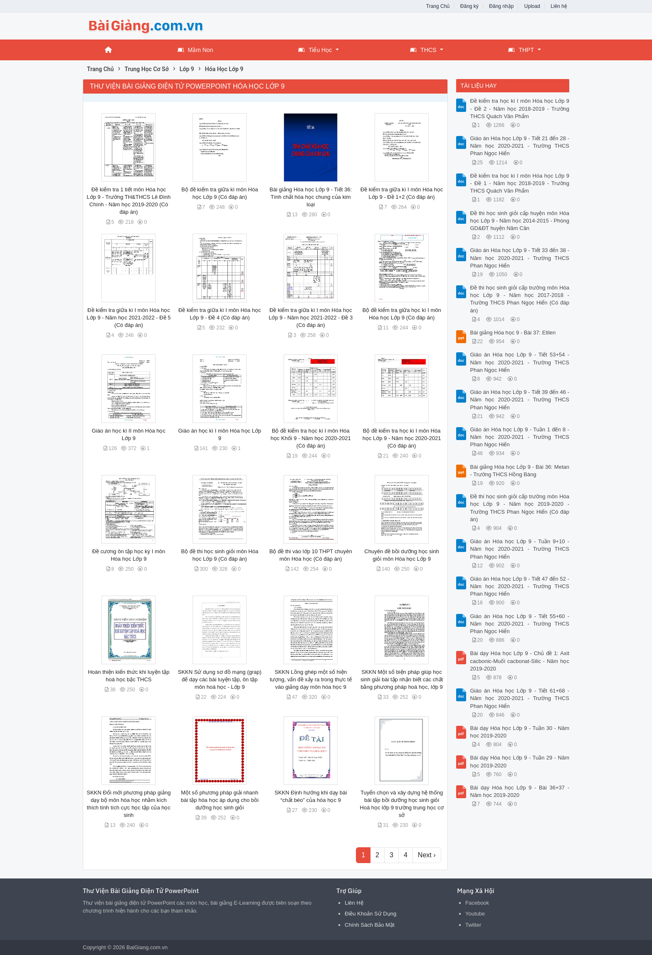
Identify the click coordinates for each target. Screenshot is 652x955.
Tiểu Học (315, 50)
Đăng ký (469, 6)
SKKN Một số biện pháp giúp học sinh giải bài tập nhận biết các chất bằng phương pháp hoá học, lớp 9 (402, 679)
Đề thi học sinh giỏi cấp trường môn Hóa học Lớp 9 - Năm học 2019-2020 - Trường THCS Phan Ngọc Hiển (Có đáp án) (520, 507)
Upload (532, 6)
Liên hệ (559, 6)
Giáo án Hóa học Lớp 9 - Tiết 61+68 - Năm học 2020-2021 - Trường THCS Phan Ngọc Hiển (520, 698)
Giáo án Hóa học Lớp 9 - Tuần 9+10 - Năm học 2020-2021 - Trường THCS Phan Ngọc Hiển (520, 548)
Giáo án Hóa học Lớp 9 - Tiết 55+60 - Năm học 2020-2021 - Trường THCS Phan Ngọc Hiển (520, 623)
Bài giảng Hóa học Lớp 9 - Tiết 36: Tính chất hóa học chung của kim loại (310, 197)
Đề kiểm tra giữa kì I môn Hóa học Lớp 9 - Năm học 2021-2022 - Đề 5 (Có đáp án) (128, 317)
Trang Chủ (438, 6)
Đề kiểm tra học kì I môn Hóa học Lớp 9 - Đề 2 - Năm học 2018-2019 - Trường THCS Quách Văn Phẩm (520, 108)
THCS (423, 50)
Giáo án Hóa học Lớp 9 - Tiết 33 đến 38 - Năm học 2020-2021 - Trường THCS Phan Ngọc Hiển (520, 257)
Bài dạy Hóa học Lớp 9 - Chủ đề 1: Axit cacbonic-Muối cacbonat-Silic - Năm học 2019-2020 (520, 660)
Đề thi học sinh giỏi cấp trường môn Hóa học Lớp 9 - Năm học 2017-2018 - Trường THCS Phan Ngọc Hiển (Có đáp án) (520, 299)
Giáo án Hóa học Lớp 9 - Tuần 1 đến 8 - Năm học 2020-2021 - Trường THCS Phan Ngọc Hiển (520, 437)
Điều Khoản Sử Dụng (370, 913)
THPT (521, 50)
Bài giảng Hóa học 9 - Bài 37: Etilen (513, 332)
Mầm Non (195, 50)
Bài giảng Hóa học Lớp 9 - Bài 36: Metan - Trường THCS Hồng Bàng (520, 471)
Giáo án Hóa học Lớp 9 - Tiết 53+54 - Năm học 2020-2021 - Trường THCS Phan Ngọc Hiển (520, 362)
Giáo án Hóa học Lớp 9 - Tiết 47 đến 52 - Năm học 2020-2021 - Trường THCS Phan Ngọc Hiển (520, 586)
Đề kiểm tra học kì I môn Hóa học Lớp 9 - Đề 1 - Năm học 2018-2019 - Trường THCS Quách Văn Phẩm (520, 183)
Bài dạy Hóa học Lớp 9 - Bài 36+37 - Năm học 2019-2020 (520, 791)
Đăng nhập (501, 6)
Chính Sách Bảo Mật (370, 925)
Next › (427, 855)
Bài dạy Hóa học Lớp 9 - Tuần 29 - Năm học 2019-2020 (520, 761)
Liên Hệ (354, 903)
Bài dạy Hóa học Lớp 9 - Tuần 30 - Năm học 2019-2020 (520, 732)
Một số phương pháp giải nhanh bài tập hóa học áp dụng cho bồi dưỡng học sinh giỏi (220, 800)
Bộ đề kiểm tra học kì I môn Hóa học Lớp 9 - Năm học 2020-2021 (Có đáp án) (402, 438)
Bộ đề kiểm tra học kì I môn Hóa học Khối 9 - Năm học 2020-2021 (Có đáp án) (311, 438)
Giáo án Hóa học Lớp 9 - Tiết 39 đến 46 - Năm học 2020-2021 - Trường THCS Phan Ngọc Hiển (520, 399)
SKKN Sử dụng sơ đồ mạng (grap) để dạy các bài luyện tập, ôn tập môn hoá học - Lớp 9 (220, 679)
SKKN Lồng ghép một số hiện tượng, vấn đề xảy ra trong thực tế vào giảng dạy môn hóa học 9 (311, 679)
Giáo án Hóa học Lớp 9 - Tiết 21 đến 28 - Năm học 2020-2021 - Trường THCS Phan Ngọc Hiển (520, 145)
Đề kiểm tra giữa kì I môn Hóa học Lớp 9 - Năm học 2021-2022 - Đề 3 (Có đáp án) (311, 317)
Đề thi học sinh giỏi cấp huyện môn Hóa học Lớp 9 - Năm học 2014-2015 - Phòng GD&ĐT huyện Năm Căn (520, 220)
